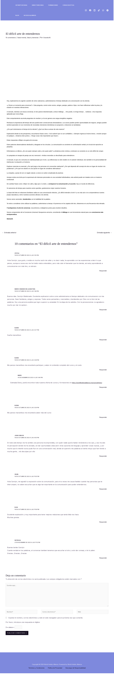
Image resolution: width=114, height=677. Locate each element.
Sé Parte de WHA (21, 5)
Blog (17, 15)
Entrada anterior (9, 233)
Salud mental (23, 38)
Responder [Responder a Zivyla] (103, 271)
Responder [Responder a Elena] (103, 340)
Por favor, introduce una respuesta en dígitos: (23, 625)
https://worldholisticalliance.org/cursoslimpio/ (89, 383)
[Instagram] (86, 10)
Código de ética (68, 5)
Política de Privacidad (55, 671)
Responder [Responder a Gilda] (103, 489)
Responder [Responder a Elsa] (103, 522)
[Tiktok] (99, 10)
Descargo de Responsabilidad (75, 671)
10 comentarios (11, 38)
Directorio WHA (38, 5)
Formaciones (53, 5)
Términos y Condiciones (36, 671)
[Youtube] (94, 10)
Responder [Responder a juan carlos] (103, 456)
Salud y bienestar (35, 38)
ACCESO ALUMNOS (30, 15)
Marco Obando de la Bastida (25, 289)
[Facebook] (90, 10)
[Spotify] (107, 10)
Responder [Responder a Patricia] (103, 558)
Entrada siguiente (104, 233)
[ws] (103, 10)
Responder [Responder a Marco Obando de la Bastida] (103, 310)
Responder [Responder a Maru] (103, 387)
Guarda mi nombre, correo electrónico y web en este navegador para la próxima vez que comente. (45, 621)
